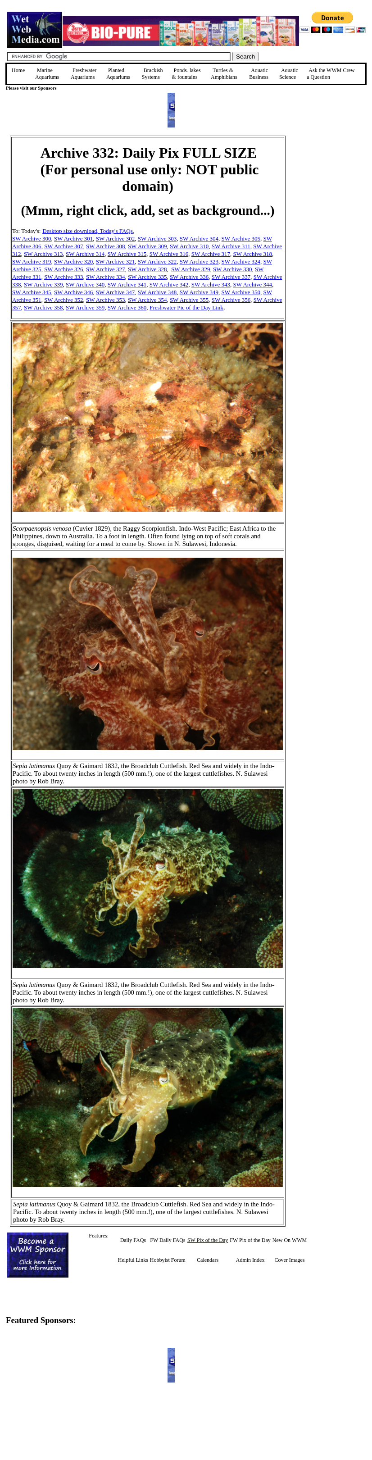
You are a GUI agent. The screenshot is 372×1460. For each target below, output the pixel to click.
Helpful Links (133, 1260)
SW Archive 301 (73, 238)
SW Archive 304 (199, 238)
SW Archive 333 (63, 276)
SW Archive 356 (231, 299)
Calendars (207, 1260)
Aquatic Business (258, 73)
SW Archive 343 (210, 284)
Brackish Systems (152, 73)
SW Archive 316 (169, 253)
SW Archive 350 (241, 292)
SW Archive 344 (252, 284)
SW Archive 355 (189, 299)
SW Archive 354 (147, 299)
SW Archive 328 (147, 269)
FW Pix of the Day (250, 1240)
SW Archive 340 (85, 284)
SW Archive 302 (115, 238)
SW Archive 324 (241, 261)
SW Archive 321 (115, 261)
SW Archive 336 (189, 276)
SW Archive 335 (147, 276)
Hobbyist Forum (168, 1260)
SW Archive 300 (31, 238)
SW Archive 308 (105, 246)
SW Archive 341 (127, 284)
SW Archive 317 (210, 253)
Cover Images (290, 1260)
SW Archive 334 (105, 276)
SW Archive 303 (157, 238)
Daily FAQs (133, 1240)
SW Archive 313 (43, 253)
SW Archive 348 (157, 292)
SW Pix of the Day (207, 1240)
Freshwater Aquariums (83, 73)
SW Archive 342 (169, 284)
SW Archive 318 (252, 253)
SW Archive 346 (73, 292)
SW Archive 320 (73, 261)
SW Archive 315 (127, 253)
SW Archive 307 (63, 246)
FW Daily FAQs (167, 1240)
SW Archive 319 (31, 261)
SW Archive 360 (127, 307)
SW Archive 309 (147, 246)
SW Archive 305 (241, 238)
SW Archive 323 (199, 261)
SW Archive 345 (31, 292)
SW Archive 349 (199, 292)
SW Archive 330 (232, 269)
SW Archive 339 (43, 284)
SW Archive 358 (43, 307)
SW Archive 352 (63, 299)
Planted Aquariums (118, 73)
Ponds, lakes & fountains (186, 73)
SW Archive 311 (231, 246)
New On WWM (289, 1240)
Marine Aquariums (47, 73)
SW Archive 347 (115, 292)
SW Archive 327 (105, 269)
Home (18, 70)
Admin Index (250, 1260)
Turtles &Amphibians (224, 73)
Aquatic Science (288, 73)
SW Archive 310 (189, 246)
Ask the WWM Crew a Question (330, 73)
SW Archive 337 (231, 276)
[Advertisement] (331, 199)
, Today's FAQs (114, 230)
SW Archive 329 (190, 269)
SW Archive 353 (105, 299)
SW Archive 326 (63, 269)
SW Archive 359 (85, 307)
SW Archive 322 (157, 261)
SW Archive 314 (85, 253)
